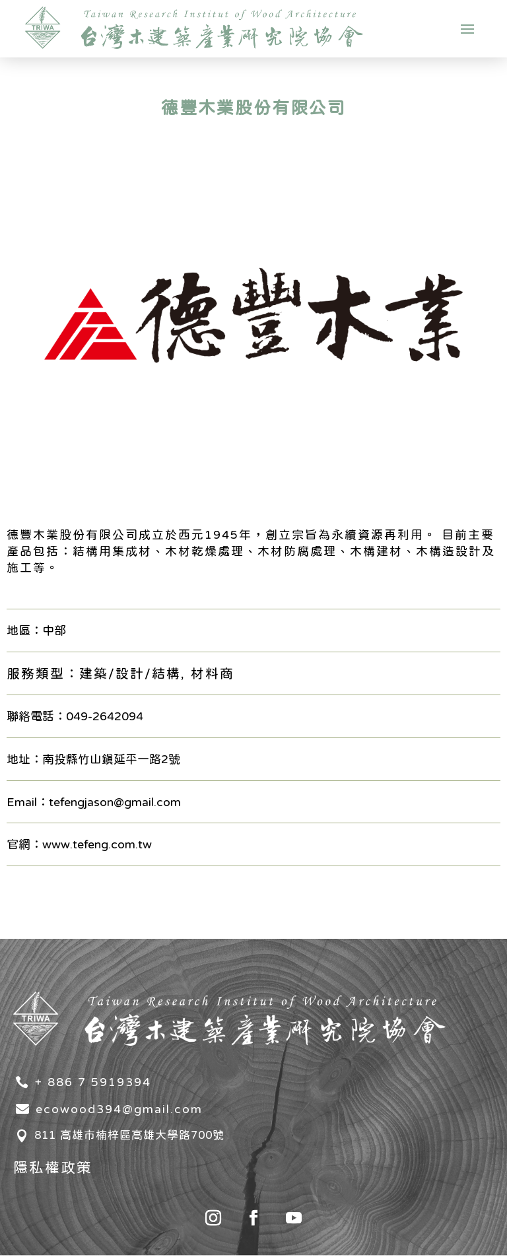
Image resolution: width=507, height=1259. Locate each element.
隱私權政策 (52, 1167)
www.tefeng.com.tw (97, 844)
